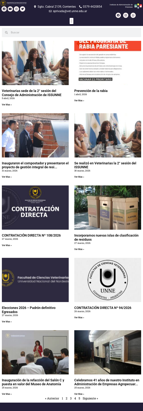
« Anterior (52, 398)
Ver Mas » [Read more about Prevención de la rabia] (79, 100)
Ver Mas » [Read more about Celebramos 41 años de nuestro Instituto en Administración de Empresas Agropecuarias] (79, 394)
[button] (71, 21)
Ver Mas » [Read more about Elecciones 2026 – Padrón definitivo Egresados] (7, 321)
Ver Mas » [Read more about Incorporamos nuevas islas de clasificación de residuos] (79, 249)
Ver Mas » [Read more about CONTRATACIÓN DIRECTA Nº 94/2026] (79, 317)
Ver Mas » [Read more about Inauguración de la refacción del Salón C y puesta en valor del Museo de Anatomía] (7, 394)
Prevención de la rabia (91, 91)
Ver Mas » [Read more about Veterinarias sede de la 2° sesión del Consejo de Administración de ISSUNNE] (7, 104)
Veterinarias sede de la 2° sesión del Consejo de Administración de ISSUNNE (31, 93)
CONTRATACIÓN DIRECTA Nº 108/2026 (31, 235)
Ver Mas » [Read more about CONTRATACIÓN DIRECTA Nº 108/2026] (7, 245)
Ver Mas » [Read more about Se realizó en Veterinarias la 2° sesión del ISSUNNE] (79, 177)
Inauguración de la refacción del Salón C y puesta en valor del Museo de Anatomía (33, 382)
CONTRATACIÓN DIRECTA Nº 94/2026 (102, 308)
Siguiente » (90, 398)
